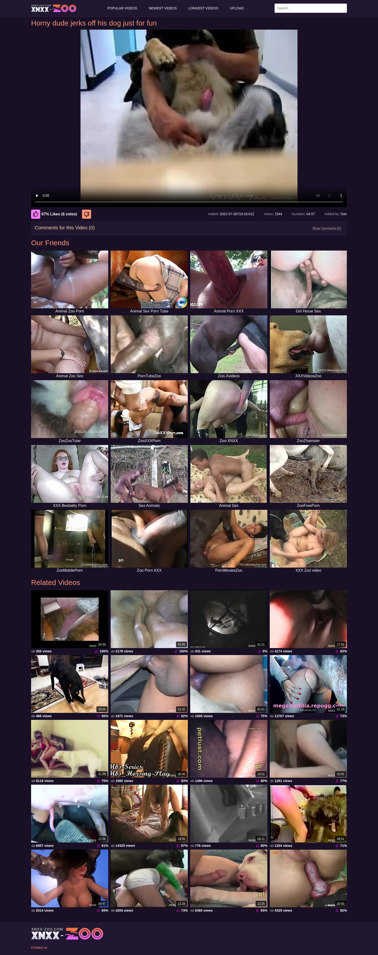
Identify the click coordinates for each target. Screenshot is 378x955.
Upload (237, 8)
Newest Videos (163, 8)
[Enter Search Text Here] (311, 8)
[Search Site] (342, 8)
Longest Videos (203, 8)
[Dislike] (87, 214)
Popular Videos (122, 8)
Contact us (39, 947)
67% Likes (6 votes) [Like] (54, 214)
